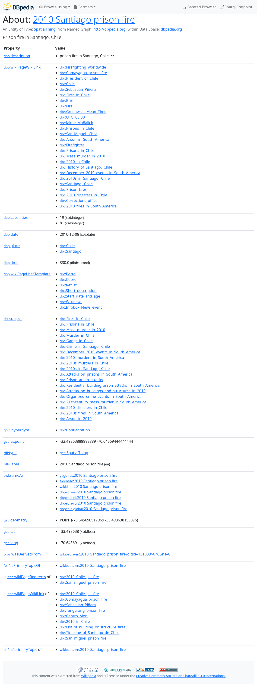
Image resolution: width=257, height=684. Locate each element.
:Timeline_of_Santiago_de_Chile (89, 632)
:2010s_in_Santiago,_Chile (85, 178)
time (11, 262)
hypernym (16, 430)
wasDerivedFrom (22, 554)
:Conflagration (75, 430)
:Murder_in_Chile (77, 335)
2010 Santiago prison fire (84, 19)
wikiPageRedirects (26, 576)
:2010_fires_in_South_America (88, 206)
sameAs (13, 475)
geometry (15, 520)
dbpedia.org (171, 29)
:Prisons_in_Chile (77, 128)
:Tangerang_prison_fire (82, 610)
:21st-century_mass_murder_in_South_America (103, 402)
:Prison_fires (73, 189)
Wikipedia (88, 676)
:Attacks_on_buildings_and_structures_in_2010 (103, 390)
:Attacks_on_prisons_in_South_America (96, 374)
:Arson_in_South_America (84, 139)
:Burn (67, 100)
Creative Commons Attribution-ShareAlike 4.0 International (180, 676)
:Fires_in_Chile (75, 94)
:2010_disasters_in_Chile (83, 195)
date (11, 234)
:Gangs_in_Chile (76, 340)
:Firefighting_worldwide (83, 67)
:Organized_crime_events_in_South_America (101, 396)
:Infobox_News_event (81, 307)
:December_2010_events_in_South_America (100, 172)
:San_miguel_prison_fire (83, 582)
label (11, 464)
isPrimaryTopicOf (22, 565)
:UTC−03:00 (72, 117)
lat (9, 531)
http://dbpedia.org (109, 29)
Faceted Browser (199, 6)
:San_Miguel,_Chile (78, 133)
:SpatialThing (74, 452)
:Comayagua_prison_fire (83, 72)
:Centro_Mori (74, 615)
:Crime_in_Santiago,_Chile (85, 346)
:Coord (68, 279)
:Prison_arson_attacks (81, 379)
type (10, 452)
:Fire (66, 106)
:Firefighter (72, 144)
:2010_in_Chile (75, 161)
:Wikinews (71, 301)
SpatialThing (44, 29)
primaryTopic (22, 649)
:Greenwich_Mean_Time (83, 111)
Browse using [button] (53, 6)
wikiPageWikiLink (22, 67)
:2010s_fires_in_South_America (89, 413)
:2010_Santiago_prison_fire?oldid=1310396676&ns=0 (115, 554)
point (14, 441)
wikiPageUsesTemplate (27, 273)
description (17, 55)
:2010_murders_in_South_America (92, 357)
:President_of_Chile (79, 78)
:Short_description (78, 290)
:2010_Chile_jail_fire (79, 576)
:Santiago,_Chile (76, 183)
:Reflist (68, 285)
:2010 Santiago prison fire (88, 475)
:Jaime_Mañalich (76, 122)
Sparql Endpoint (236, 6)
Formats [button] (83, 6)
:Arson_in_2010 (76, 418)
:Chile (67, 83)
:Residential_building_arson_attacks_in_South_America (110, 385)
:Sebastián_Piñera (78, 89)
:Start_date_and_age (80, 296)
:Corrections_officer (79, 200)
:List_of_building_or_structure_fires (92, 627)
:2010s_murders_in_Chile (84, 363)
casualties (16, 217)
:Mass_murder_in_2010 (82, 156)
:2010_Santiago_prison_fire (93, 565)
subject (13, 318)
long (11, 542)
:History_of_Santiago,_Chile (86, 167)
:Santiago (70, 251)
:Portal (68, 273)
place (12, 245)
